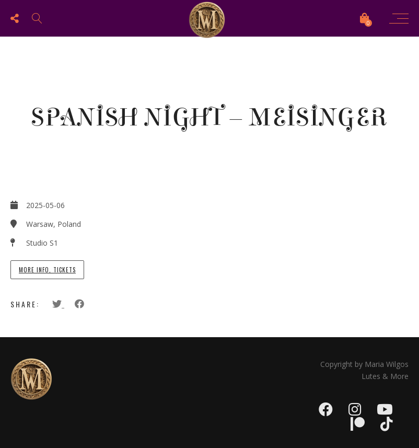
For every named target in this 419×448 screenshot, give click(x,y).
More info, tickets (47, 270)
